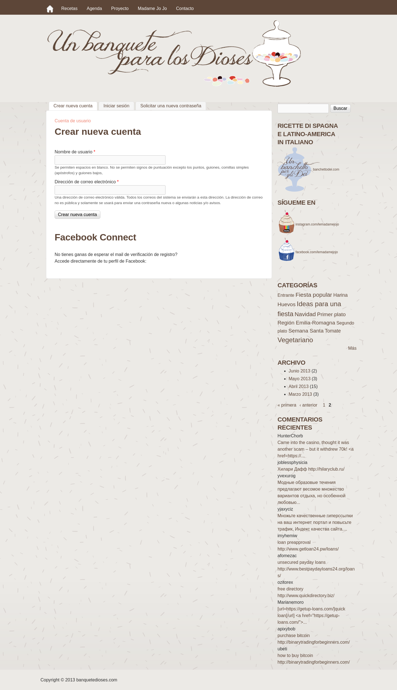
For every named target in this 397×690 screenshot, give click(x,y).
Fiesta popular (314, 294)
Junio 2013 (299, 371)
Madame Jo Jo (152, 8)
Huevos (287, 304)
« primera (287, 405)
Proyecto (120, 8)
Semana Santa (306, 331)
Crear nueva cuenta (75, 105)
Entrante (286, 295)
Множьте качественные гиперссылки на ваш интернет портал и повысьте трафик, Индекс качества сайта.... (315, 522)
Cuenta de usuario (73, 120)
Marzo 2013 (300, 394)
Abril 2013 (299, 386)
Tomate (333, 331)
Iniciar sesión (116, 105)
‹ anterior (308, 405)
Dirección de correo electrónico (87, 181)
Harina (340, 295)
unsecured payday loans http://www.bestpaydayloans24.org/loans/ (316, 569)
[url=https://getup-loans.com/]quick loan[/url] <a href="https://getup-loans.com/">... (311, 616)
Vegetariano (295, 340)
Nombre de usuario (75, 151)
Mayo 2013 (300, 378)
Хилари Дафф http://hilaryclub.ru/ (311, 469)
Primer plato (331, 314)
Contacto (185, 8)
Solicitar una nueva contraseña (170, 105)
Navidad (305, 314)
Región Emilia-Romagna (306, 323)
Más (352, 348)
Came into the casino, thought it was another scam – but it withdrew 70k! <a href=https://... (315, 449)
